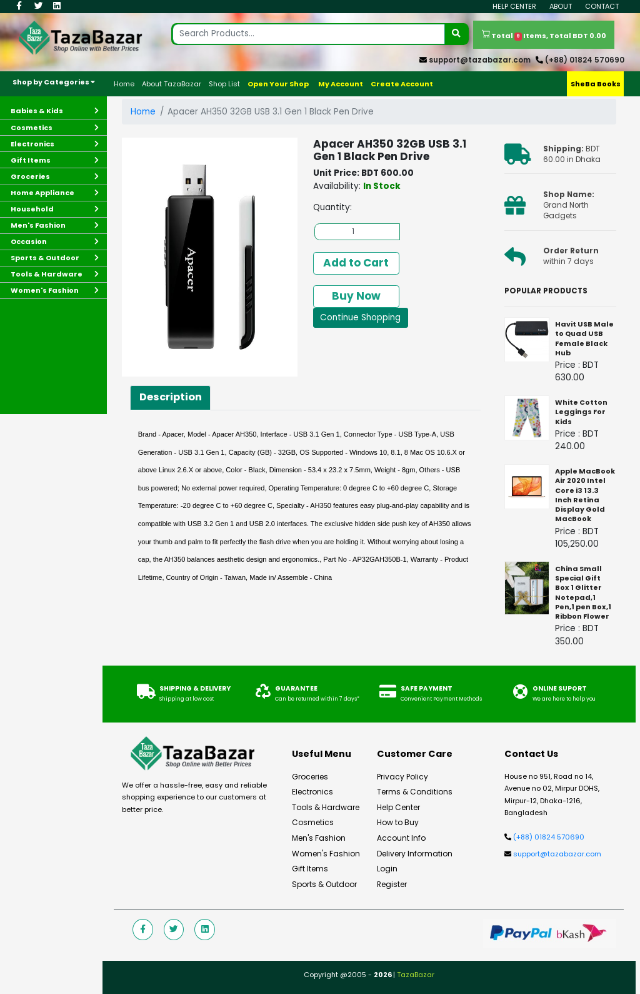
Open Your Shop (278, 84)
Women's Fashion (325, 854)
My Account (340, 84)
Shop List (224, 84)
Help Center (514, 6)
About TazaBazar (171, 84)
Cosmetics (312, 823)
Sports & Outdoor (323, 885)
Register (392, 885)
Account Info (400, 838)
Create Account (402, 84)
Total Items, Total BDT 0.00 (544, 35)
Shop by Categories (53, 82)
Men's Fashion (318, 838)
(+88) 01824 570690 (584, 60)
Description (170, 397)
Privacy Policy (402, 777)
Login (387, 869)
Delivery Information (414, 854)
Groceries (309, 777)
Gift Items (310, 869)
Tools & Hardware (325, 808)
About (560, 6)
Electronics (312, 792)
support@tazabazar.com (480, 60)
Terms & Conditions (414, 792)
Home (124, 84)
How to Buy (397, 823)
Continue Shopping (360, 317)
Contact (602, 6)
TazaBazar (415, 975)
